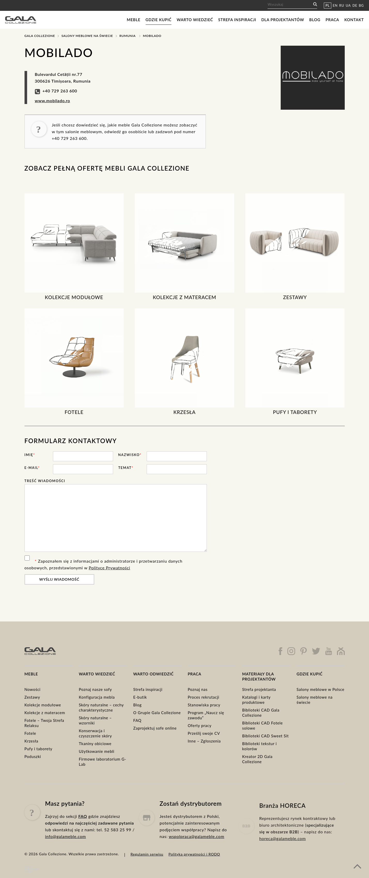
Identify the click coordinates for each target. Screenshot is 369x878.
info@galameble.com (65, 855)
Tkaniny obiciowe (95, 743)
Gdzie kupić (159, 19)
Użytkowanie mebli (96, 751)
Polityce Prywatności (109, 567)
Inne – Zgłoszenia (204, 741)
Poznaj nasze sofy (95, 689)
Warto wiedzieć (195, 19)
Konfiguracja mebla (97, 697)
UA (348, 5)
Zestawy (32, 697)
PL (327, 5)
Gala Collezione (40, 36)
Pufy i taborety (38, 748)
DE (354, 5)
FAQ (137, 720)
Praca (332, 19)
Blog (314, 19)
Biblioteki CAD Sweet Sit (265, 735)
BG (361, 5)
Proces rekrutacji (203, 697)
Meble (133, 19)
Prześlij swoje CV (204, 733)
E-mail (32, 468)
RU (341, 5)
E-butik (140, 697)
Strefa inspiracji (237, 19)
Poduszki (33, 756)
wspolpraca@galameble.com (196, 861)
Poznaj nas (198, 689)
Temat (126, 468)
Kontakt (354, 19)
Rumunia (128, 36)
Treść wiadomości (45, 481)
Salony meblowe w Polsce (320, 689)
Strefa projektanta (259, 689)
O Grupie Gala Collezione (157, 712)
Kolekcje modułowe (43, 705)
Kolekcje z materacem (45, 712)
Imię (30, 455)
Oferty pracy (199, 725)
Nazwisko (130, 455)
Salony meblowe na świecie (87, 36)
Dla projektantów (282, 19)
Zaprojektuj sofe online (155, 728)
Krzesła (31, 741)
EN (335, 5)
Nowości (33, 689)
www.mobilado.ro (52, 100)
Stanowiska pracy (204, 705)
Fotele (30, 733)
